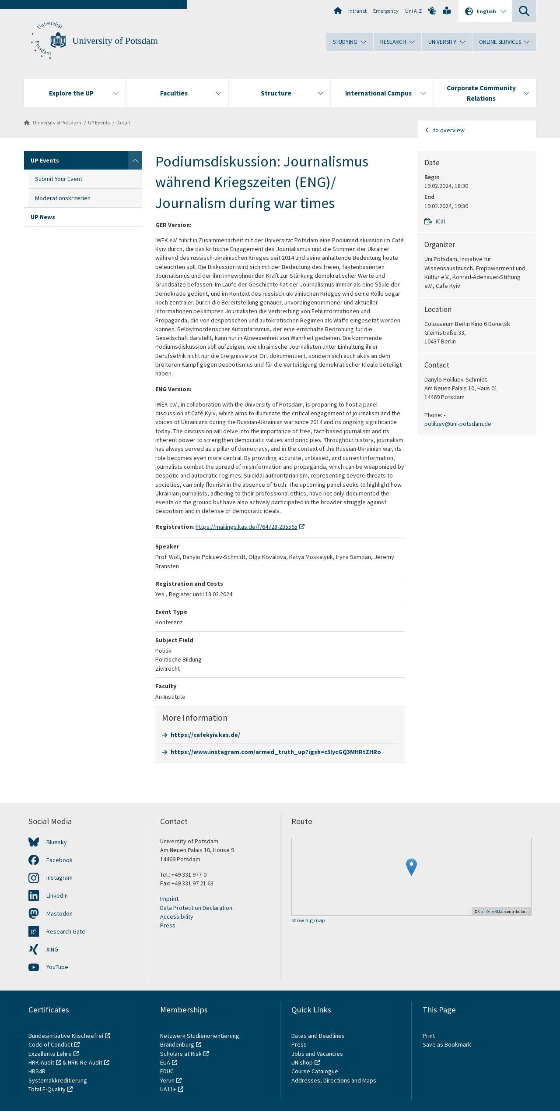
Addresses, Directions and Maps (333, 1080)
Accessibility (176, 916)
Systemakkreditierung (57, 1080)
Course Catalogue (314, 1071)
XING (52, 949)
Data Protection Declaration (196, 908)
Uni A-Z (413, 10)
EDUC (167, 1071)
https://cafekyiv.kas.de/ (205, 735)
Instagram (59, 877)
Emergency (386, 10)
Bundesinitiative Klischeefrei (65, 1036)
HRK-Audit (41, 1062)
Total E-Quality (47, 1089)
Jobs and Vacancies (317, 1054)
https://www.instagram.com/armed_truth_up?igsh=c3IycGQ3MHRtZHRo (276, 752)
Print (429, 1036)
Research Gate (65, 931)
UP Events (99, 122)
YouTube (57, 967)
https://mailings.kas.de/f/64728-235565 (247, 527)
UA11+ (168, 1089)
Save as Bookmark (447, 1044)
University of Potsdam (115, 40)
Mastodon (59, 913)
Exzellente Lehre (50, 1054)
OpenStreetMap (491, 911)
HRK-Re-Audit (85, 1062)
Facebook (59, 860)
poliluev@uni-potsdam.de (457, 424)
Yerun (167, 1080)
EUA (165, 1062)
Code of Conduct (50, 1044)
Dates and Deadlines (318, 1036)
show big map (308, 920)
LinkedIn (57, 895)
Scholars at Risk (181, 1054)
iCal (440, 221)
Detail (123, 122)
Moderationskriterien (63, 198)
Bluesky (56, 842)
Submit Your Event (58, 179)
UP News (43, 217)
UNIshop (302, 1062)
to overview (449, 130)
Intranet (357, 10)
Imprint (169, 898)
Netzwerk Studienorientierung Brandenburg (199, 1040)
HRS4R (37, 1071)
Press (167, 925)
